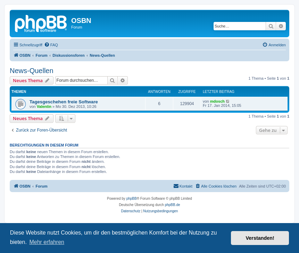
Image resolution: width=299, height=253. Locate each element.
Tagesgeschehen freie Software (64, 101)
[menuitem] (51, 45)
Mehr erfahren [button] (46, 242)
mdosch (217, 101)
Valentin (44, 106)
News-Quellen (31, 70)
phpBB (131, 198)
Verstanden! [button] (260, 238)
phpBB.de (172, 205)
